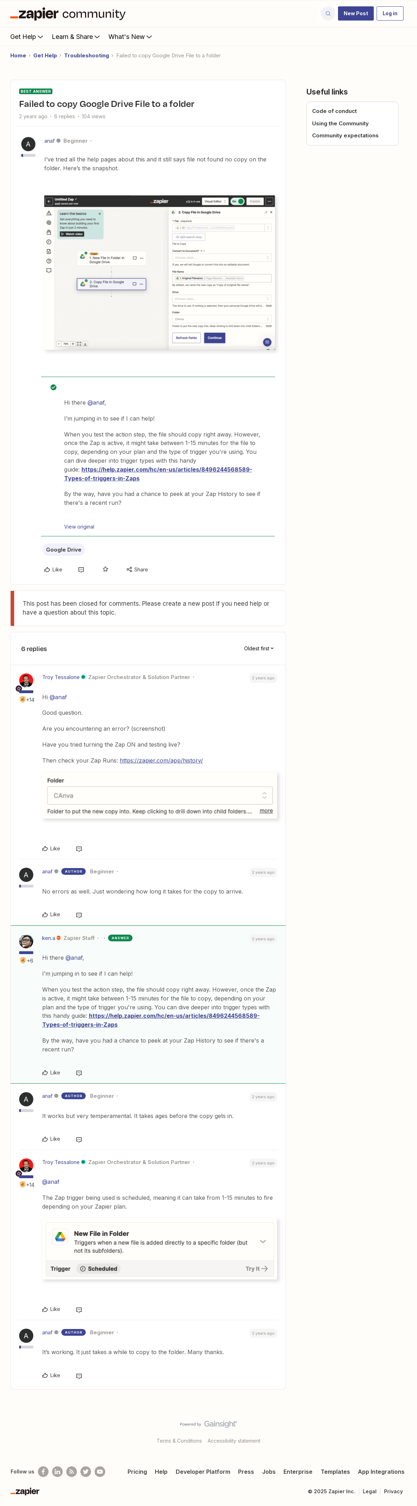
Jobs (269, 1471)
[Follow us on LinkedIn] (57, 1471)
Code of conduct (334, 111)
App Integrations (381, 1471)
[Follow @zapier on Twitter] (85, 1471)
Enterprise (297, 1471)
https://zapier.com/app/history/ (161, 760)
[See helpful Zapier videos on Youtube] (100, 1471)
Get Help (27, 36)
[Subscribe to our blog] (71, 1471)
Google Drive (63, 549)
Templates (335, 1471)
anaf (49, 140)
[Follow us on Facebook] (43, 1471)
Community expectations (345, 135)
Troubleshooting (86, 55)
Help (161, 1471)
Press (246, 1471)
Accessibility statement (234, 1441)
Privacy (393, 1491)
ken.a (48, 938)
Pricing (137, 1471)
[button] (356, 13)
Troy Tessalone (61, 677)
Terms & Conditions (179, 1441)
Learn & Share (76, 36)
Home (18, 55)
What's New (130, 36)
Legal (370, 1491)
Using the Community (340, 123)
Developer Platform (203, 1471)
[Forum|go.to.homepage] (69, 13)
